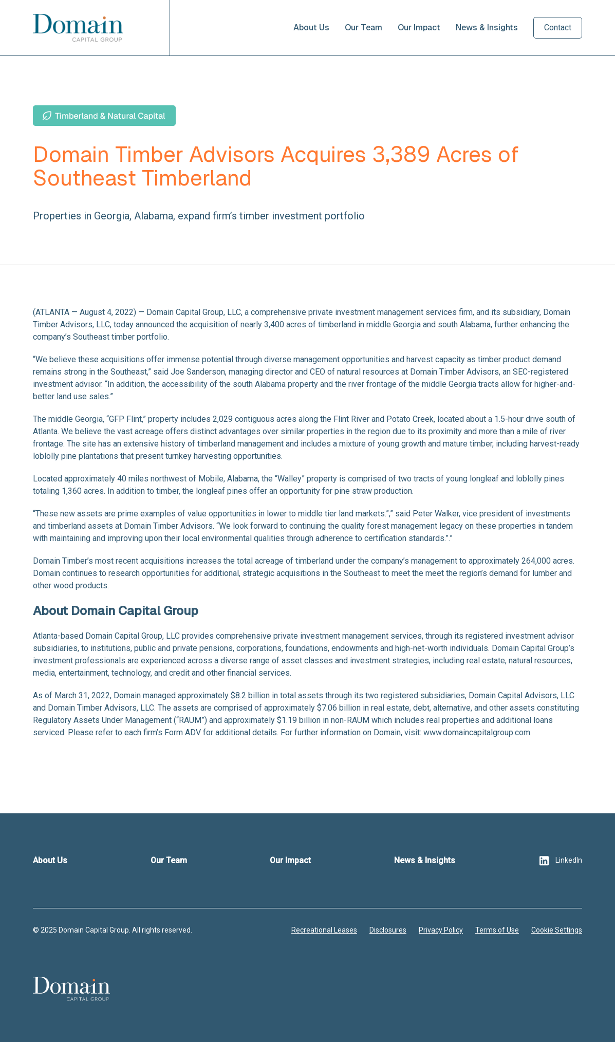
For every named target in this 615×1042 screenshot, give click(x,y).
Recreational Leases (324, 930)
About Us (311, 27)
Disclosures (387, 930)
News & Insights (487, 27)
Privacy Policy (441, 930)
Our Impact (419, 27)
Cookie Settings (556, 930)
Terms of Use (497, 930)
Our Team (363, 27)
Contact (557, 27)
